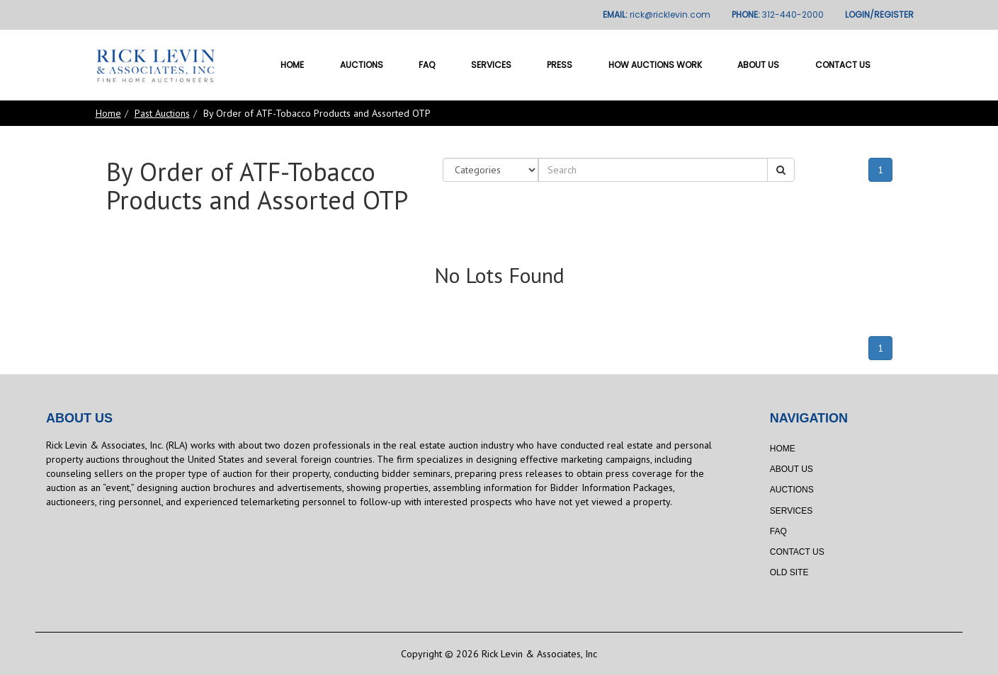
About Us (758, 65)
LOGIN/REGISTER (879, 14)
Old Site (789, 572)
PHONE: (778, 14)
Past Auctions (162, 113)
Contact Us (843, 65)
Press (559, 65)
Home (292, 65)
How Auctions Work (655, 65)
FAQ (427, 65)
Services (491, 65)
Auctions (361, 65)
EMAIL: (656, 14)
